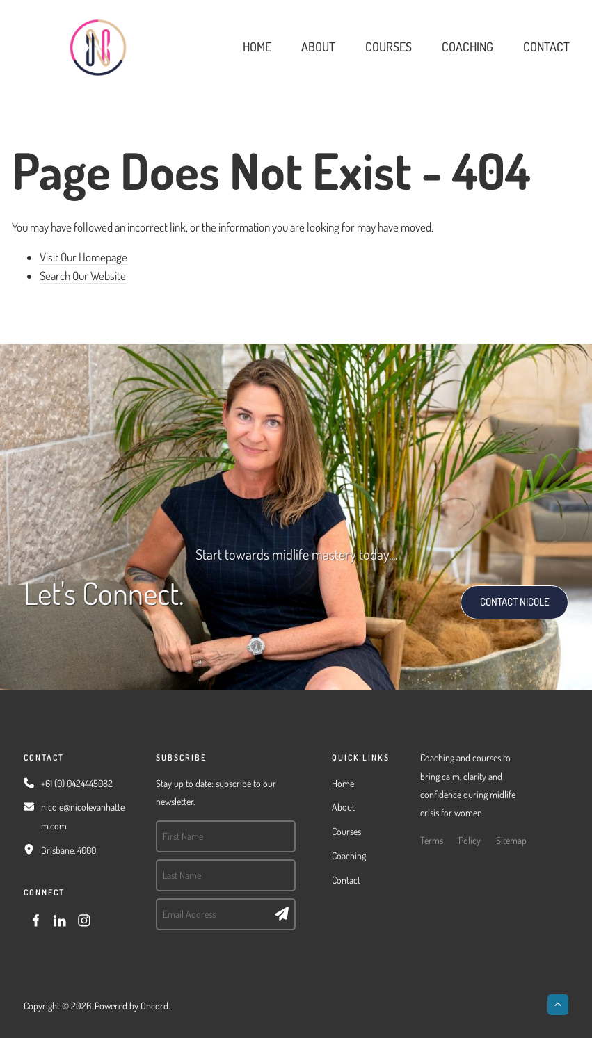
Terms (431, 840)
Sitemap (511, 840)
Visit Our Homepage (83, 257)
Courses (388, 46)
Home (257, 46)
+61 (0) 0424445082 (77, 783)
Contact (546, 46)
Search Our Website (83, 275)
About (318, 46)
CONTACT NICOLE (500, 594)
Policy (469, 840)
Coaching (467, 46)
